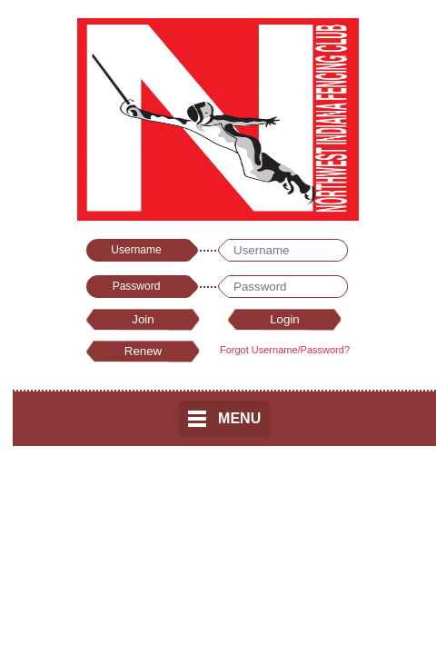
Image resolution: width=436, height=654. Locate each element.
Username (136, 249)
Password (137, 286)
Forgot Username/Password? (285, 349)
